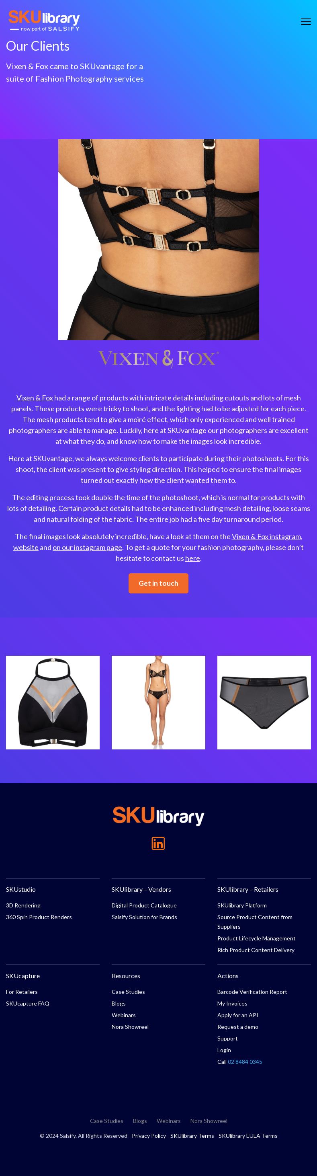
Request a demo (237, 1026)
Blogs (119, 1003)
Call (239, 1061)
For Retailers (22, 991)
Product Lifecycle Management (256, 938)
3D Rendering (23, 905)
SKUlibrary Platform (242, 905)
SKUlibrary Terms (192, 1135)
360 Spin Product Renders (39, 916)
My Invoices (232, 1003)
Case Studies (128, 991)
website (26, 547)
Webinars (124, 1015)
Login (224, 1050)
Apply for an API (237, 1015)
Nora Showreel (130, 1026)
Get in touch (158, 583)
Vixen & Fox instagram (266, 536)
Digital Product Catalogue (144, 905)
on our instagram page (87, 547)
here (192, 558)
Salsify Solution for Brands (144, 916)
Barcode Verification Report (252, 991)
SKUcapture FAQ (27, 1003)
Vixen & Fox (34, 397)
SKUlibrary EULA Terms (248, 1135)
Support (227, 1038)
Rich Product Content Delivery (256, 949)
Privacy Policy (149, 1135)
